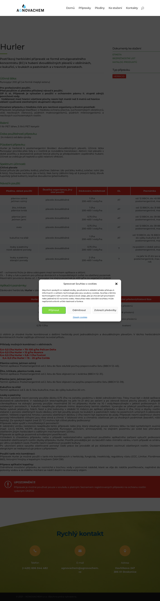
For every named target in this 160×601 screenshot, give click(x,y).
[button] (116, 283)
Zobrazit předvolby (105, 310)
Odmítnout (79, 310)
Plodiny (100, 8)
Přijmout (54, 310)
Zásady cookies (80, 317)
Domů (70, 8)
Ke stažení (115, 8)
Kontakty (132, 8)
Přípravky (85, 8)
